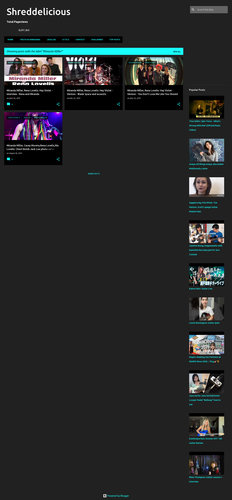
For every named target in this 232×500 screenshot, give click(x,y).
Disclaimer (96, 40)
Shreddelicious (38, 11)
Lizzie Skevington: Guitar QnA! (204, 323)
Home (9, 40)
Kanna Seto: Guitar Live (200, 288)
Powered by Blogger (116, 495)
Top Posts (113, 40)
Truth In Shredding (29, 40)
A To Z (65, 40)
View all (177, 52)
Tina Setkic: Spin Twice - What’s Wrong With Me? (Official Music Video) (204, 125)
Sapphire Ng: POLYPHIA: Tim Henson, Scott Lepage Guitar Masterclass (203, 207)
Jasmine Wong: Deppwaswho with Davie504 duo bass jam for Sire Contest (205, 250)
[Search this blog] (212, 9)
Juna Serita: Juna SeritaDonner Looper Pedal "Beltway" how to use (205, 400)
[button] (58, 104)
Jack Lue (50, 40)
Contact (79, 40)
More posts (94, 174)
